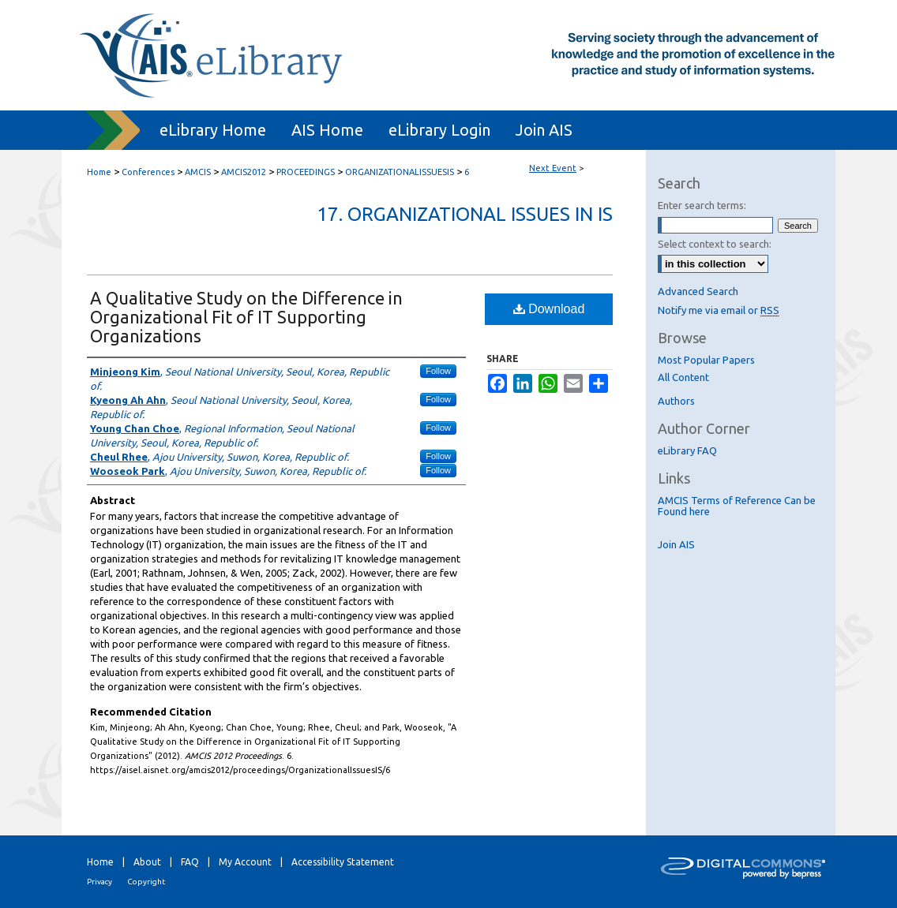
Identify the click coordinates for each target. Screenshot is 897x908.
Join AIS (676, 544)
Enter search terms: (702, 205)
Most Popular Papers (706, 359)
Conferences (149, 172)
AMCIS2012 (244, 172)
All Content (683, 377)
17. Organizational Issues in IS (465, 214)
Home (99, 172)
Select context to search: (714, 243)
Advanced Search (698, 291)
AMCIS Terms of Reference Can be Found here (737, 506)
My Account (245, 862)
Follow (438, 371)
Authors (676, 400)
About (147, 862)
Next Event (552, 168)
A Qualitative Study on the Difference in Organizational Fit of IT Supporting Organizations (246, 317)
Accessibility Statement (342, 862)
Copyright (146, 881)
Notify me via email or (718, 310)
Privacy (99, 881)
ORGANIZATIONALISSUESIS (400, 172)
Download (549, 309)
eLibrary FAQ (687, 450)
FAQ (190, 862)
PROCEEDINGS (306, 172)
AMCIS (199, 172)
